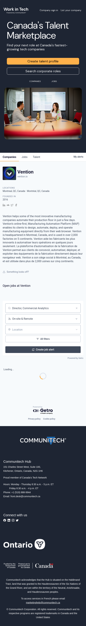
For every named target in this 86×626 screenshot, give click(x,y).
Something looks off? (16, 272)
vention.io (22, 176)
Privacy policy (34, 419)
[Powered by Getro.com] (43, 410)
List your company (71, 10)
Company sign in (49, 10)
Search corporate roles (43, 71)
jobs (24, 157)
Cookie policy (49, 419)
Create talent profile (43, 61)
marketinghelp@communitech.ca (43, 602)
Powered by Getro (75, 358)
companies (9, 157)
